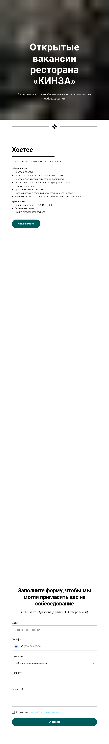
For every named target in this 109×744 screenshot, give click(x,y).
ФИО (15, 622)
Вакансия (17, 656)
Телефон (17, 639)
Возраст (17, 672)
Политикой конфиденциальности (44, 712)
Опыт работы (19, 689)
